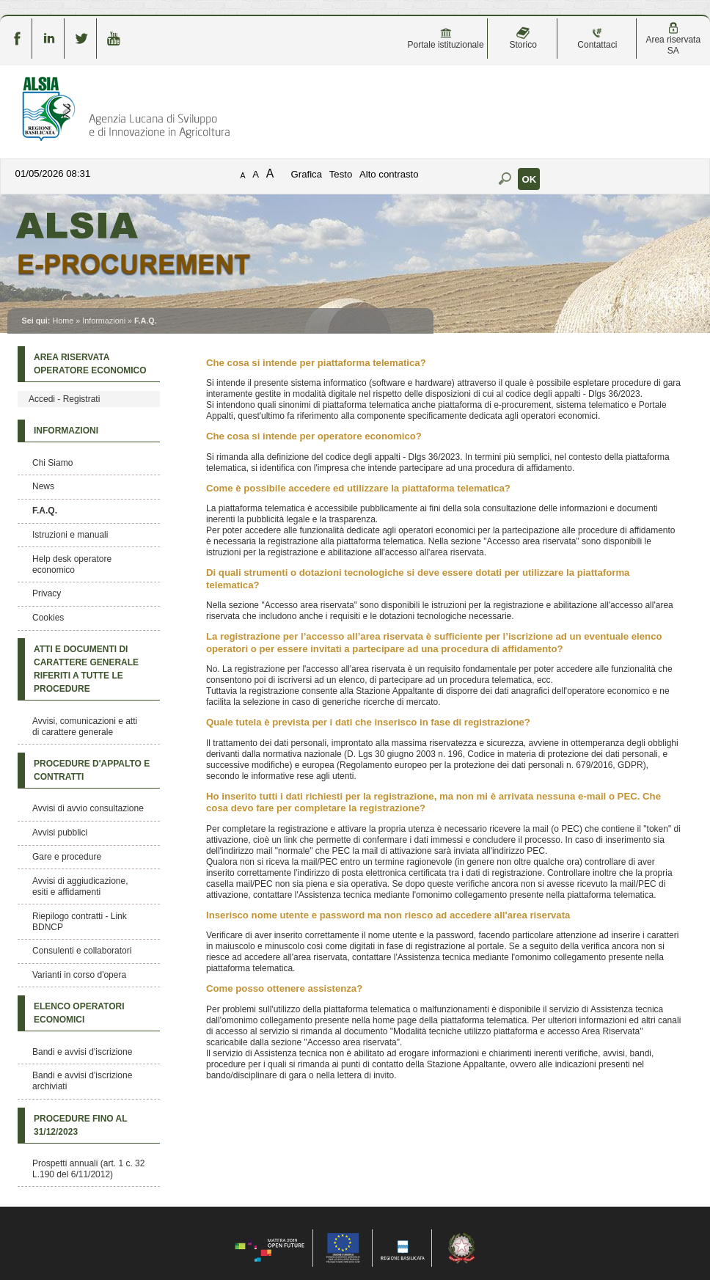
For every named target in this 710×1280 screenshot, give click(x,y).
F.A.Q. (44, 510)
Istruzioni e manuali (70, 535)
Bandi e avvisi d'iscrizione (82, 1052)
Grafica (307, 174)
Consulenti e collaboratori (81, 951)
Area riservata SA (672, 39)
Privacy (46, 593)
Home (62, 320)
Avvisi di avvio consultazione (88, 808)
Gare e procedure (66, 857)
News (43, 486)
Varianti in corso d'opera (79, 975)
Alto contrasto (389, 174)
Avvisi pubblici (59, 832)
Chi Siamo (52, 463)
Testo (341, 174)
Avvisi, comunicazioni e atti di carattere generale (84, 726)
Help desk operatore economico (71, 564)
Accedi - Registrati (64, 399)
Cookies (48, 617)
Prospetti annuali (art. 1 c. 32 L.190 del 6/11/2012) (88, 1169)
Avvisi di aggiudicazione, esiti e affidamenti (80, 886)
